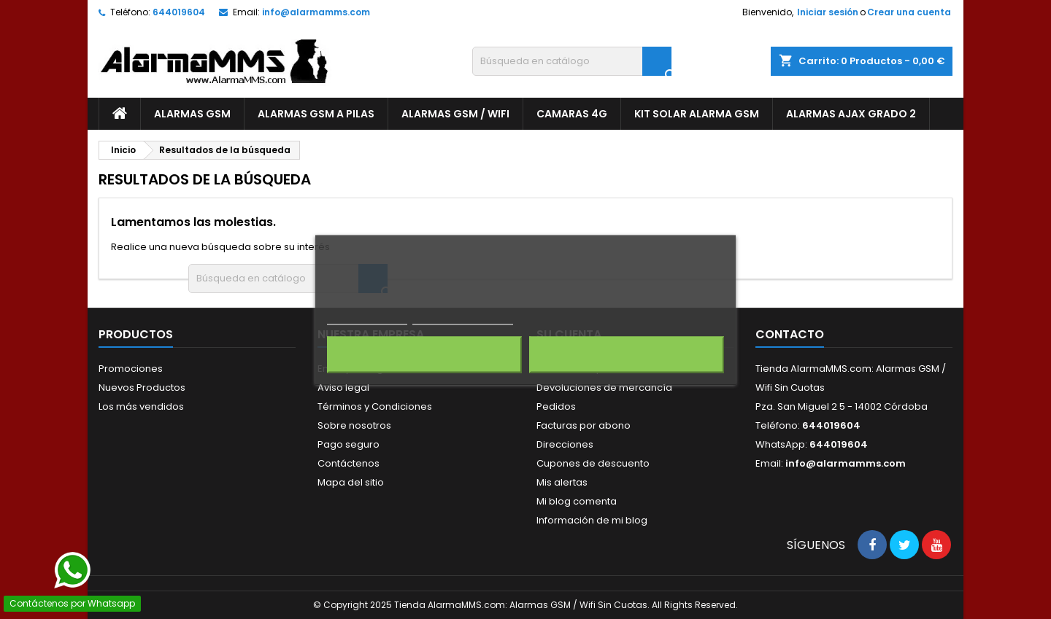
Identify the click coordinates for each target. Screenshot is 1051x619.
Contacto (789, 334)
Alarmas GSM (192, 113)
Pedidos (556, 406)
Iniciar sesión (827, 12)
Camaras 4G (571, 113)
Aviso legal (343, 387)
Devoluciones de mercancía (604, 387)
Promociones (131, 368)
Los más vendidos (141, 406)
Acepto (627, 354)
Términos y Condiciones (374, 406)
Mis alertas (562, 482)
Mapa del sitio (350, 482)
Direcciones (564, 444)
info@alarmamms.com (316, 12)
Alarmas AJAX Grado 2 (851, 113)
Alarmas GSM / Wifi (455, 113)
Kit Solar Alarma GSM (696, 113)
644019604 (179, 12)
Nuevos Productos (142, 387)
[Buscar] (571, 61)
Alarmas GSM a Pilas (316, 113)
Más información (367, 317)
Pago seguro (348, 444)
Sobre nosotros (354, 425)
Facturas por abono (583, 425)
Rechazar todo (424, 354)
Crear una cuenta (909, 12)
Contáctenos (348, 463)
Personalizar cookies (462, 317)
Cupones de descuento (593, 463)
